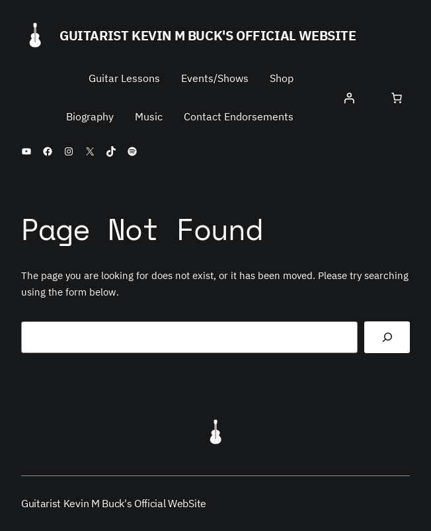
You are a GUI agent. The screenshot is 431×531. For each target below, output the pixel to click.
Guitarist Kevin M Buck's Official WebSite (207, 35)
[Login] (349, 98)
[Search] (387, 337)
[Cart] (396, 98)
